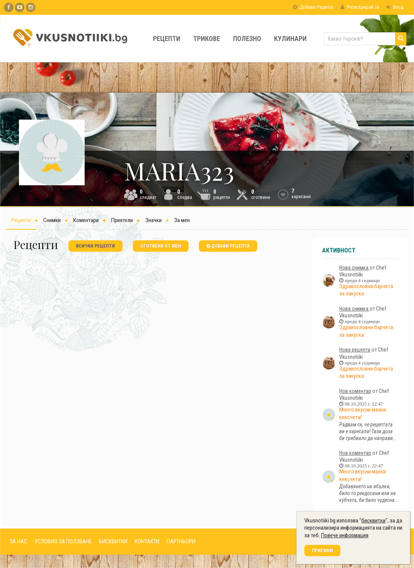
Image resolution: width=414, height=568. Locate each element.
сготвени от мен (160, 246)
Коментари (86, 220)
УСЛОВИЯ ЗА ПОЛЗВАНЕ (63, 541)
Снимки (52, 220)
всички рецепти (95, 246)
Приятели (122, 220)
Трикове (206, 39)
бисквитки (373, 520)
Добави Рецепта (313, 7)
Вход (394, 7)
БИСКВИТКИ (113, 541)
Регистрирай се (359, 7)
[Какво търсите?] (365, 38)
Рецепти (166, 39)
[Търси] (400, 38)
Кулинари (290, 39)
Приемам (322, 550)
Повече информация (344, 535)
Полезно (247, 39)
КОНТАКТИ (147, 541)
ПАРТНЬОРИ (181, 541)
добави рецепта (228, 246)
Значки (153, 220)
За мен (182, 220)
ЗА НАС (18, 541)
